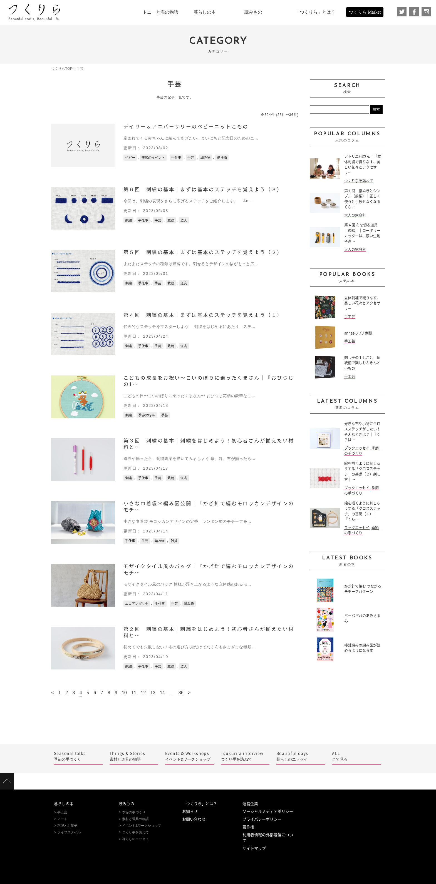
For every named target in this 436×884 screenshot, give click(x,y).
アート (62, 819)
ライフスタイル (69, 832)
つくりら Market (365, 12)
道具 (183, 220)
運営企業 (250, 804)
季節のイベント (153, 158)
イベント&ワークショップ (189, 756)
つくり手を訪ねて (358, 181)
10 (124, 692)
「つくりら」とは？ (199, 804)
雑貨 (174, 541)
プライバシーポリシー (261, 819)
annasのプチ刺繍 (358, 333)
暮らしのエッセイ (300, 756)
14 (162, 692)
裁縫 (170, 220)
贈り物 (222, 158)
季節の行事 (146, 415)
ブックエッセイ (357, 448)
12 (143, 692)
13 (152, 692)
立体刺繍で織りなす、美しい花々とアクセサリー (362, 303)
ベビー (130, 158)
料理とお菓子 (67, 826)
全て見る (356, 756)
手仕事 (176, 158)
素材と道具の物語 (134, 756)
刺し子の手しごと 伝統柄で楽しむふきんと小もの (362, 363)
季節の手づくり (78, 756)
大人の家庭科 (355, 215)
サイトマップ (254, 848)
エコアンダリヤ (136, 604)
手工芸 (349, 316)
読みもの (126, 804)
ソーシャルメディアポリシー (267, 811)
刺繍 (128, 220)
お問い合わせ (193, 819)
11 (133, 692)
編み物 (205, 158)
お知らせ (190, 811)
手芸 (190, 158)
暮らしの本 (63, 804)
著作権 (248, 827)
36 (181, 692)
